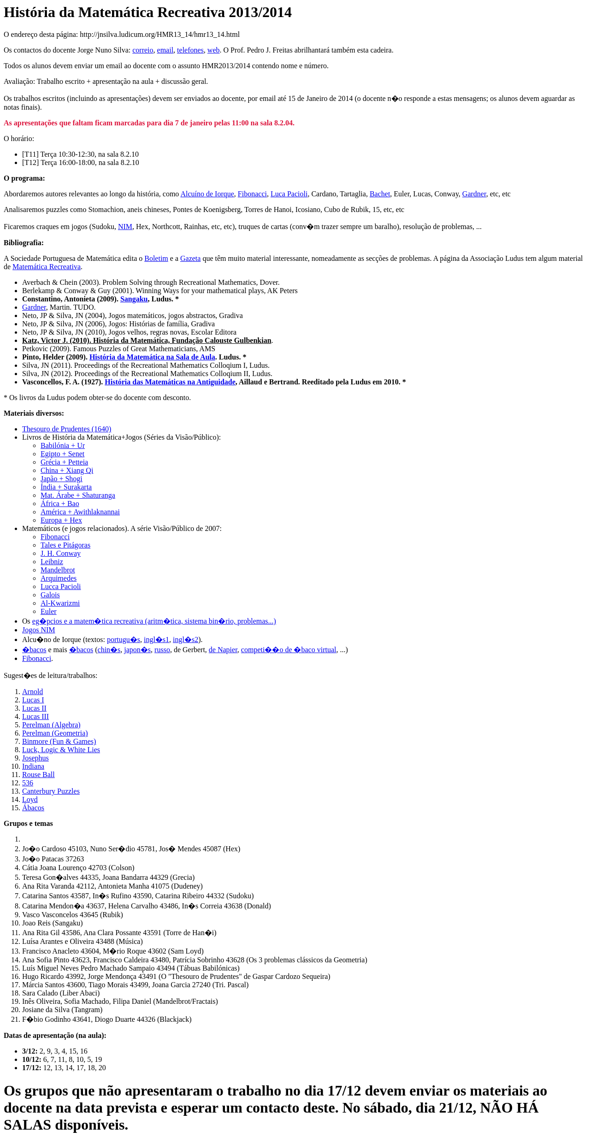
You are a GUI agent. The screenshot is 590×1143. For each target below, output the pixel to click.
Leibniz (52, 562)
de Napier (223, 650)
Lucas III (35, 716)
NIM (125, 226)
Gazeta (190, 258)
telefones (190, 50)
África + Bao (60, 503)
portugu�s (123, 639)
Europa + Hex (61, 520)
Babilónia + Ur (63, 445)
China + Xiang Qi (67, 470)
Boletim (156, 258)
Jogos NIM (38, 630)
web (213, 50)
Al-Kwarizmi (60, 603)
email (165, 50)
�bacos (34, 650)
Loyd (30, 799)
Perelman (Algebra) (51, 725)
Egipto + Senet (62, 454)
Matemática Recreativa (46, 267)
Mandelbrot (58, 570)
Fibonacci (252, 194)
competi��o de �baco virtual (288, 650)
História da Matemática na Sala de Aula (152, 357)
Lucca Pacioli (61, 586)
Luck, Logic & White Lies (61, 750)
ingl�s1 (156, 639)
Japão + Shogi (62, 479)
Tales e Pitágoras (65, 545)
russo (162, 650)
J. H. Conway (61, 553)
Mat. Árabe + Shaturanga (78, 495)
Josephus (35, 758)
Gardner (474, 194)
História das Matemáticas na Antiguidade (170, 382)
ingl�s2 (185, 639)
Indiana (33, 766)
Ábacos (33, 808)
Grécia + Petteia (64, 462)
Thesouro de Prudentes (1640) (66, 429)
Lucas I (33, 700)
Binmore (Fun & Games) (59, 741)
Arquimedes (59, 578)
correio (142, 50)
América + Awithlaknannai (80, 512)
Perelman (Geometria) (55, 733)
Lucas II (34, 708)
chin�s (109, 650)
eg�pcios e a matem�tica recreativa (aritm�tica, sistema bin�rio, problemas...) (154, 621)
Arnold (32, 691)
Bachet (380, 194)
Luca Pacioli (289, 194)
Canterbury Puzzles (51, 791)
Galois (50, 595)
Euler (49, 611)
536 (27, 783)
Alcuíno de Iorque (207, 194)
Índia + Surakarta (66, 487)
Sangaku (134, 299)
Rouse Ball (38, 774)
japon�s (137, 650)
